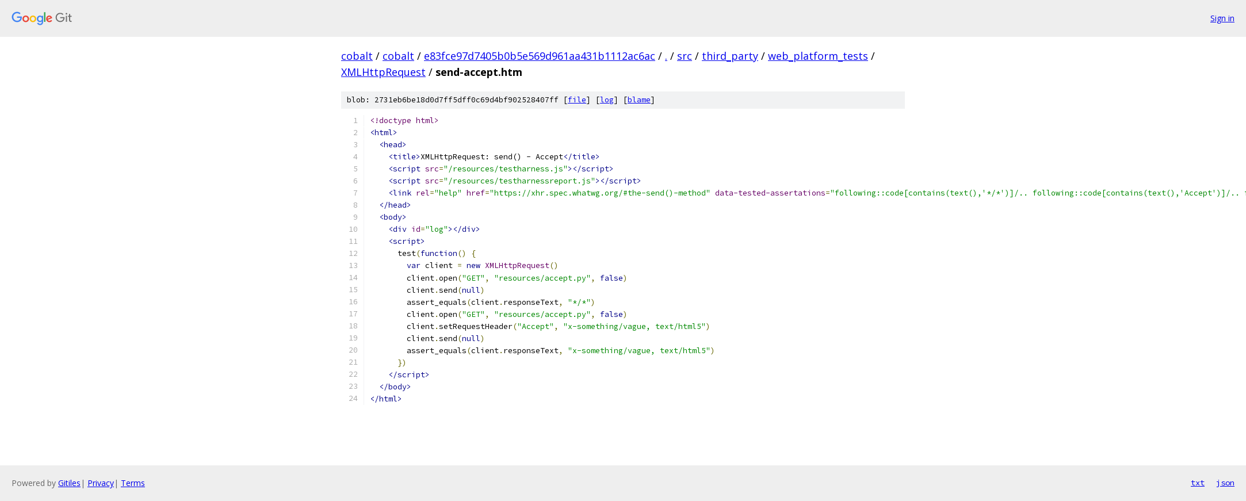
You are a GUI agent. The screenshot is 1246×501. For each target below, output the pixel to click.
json (1225, 482)
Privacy (100, 482)
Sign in (1222, 18)
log (607, 100)
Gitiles (69, 482)
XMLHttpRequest (383, 72)
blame (639, 100)
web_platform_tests (818, 56)
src (684, 56)
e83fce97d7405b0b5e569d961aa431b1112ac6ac (539, 56)
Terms (133, 482)
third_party (730, 56)
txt (1198, 482)
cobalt (357, 56)
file (577, 100)
